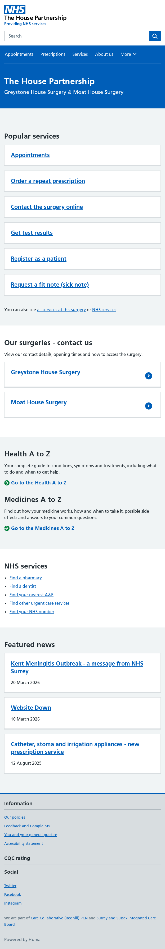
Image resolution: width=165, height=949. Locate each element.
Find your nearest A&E (31, 594)
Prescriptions (53, 54)
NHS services (104, 309)
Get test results (32, 232)
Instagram (12, 903)
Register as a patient (38, 258)
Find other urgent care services (39, 603)
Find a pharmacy (26, 577)
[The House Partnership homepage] (51, 15)
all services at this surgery (61, 309)
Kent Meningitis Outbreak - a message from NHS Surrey (77, 667)
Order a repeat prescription (48, 181)
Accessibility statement (23, 843)
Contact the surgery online (47, 206)
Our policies (14, 817)
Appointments (19, 54)
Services (80, 54)
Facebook (12, 894)
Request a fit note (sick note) (50, 284)
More (129, 54)
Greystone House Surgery (45, 372)
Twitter (10, 885)
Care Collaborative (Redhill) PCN (59, 918)
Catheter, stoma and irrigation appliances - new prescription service (75, 747)
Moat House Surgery (39, 402)
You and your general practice (30, 834)
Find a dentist (23, 586)
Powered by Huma (22, 939)
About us (104, 54)
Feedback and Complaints (27, 826)
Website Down (31, 707)
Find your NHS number (32, 611)
